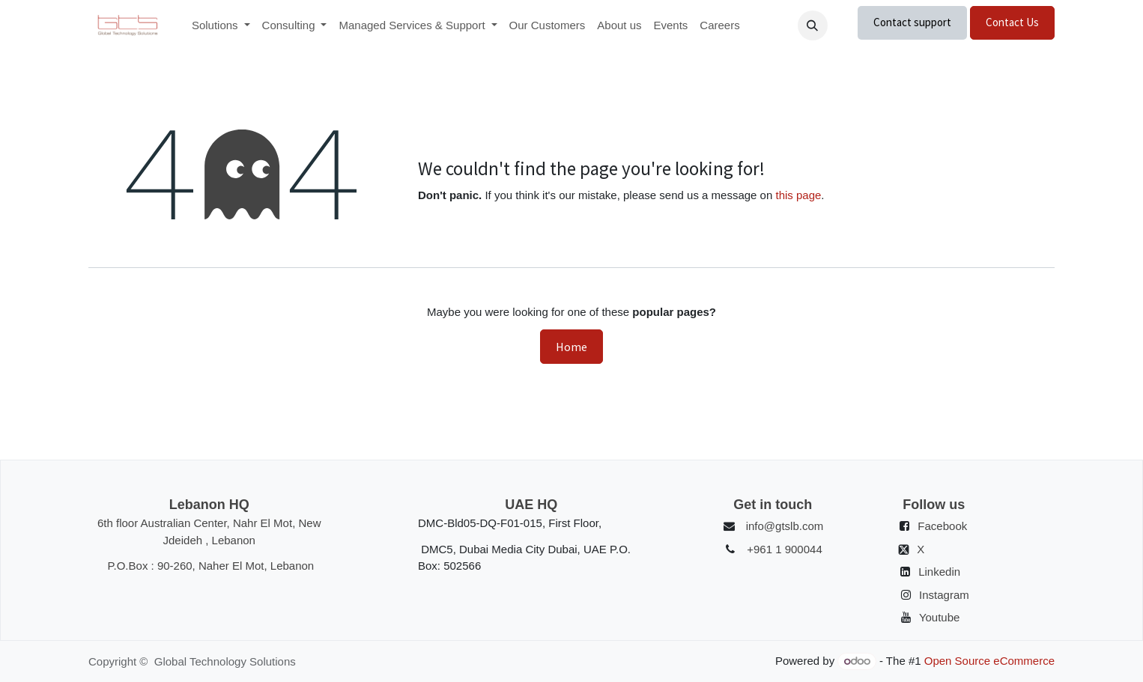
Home (571, 346)
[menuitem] (221, 25)
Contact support (912, 22)
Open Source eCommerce (989, 660)
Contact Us (1012, 22)
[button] (813, 25)
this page (798, 195)
